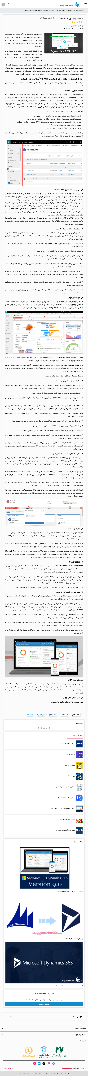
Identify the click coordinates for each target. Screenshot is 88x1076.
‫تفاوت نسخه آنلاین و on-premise (65, 830)
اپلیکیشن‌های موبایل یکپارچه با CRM (60, 290)
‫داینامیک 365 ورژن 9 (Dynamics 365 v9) (70, 891)
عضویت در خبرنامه (44, 1004)
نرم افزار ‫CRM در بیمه (69, 776)
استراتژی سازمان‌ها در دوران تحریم (65, 787)
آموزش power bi (70, 765)
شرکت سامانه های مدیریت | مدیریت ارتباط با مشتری (71, 10)
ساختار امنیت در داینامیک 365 (66, 798)
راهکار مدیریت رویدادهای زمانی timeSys (50, 368)
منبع (81, 702)
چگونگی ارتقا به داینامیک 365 (66, 819)
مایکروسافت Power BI (55, 446)
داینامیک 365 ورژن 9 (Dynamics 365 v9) (63, 808)
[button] (9, 4)
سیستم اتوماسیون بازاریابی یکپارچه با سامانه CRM (56, 236)
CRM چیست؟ (71, 754)
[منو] (85, 4)
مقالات (52, 10)
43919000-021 (7, 1069)
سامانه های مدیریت (67, 1068)
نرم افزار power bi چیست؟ (67, 744)
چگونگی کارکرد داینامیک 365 (57, 554)
